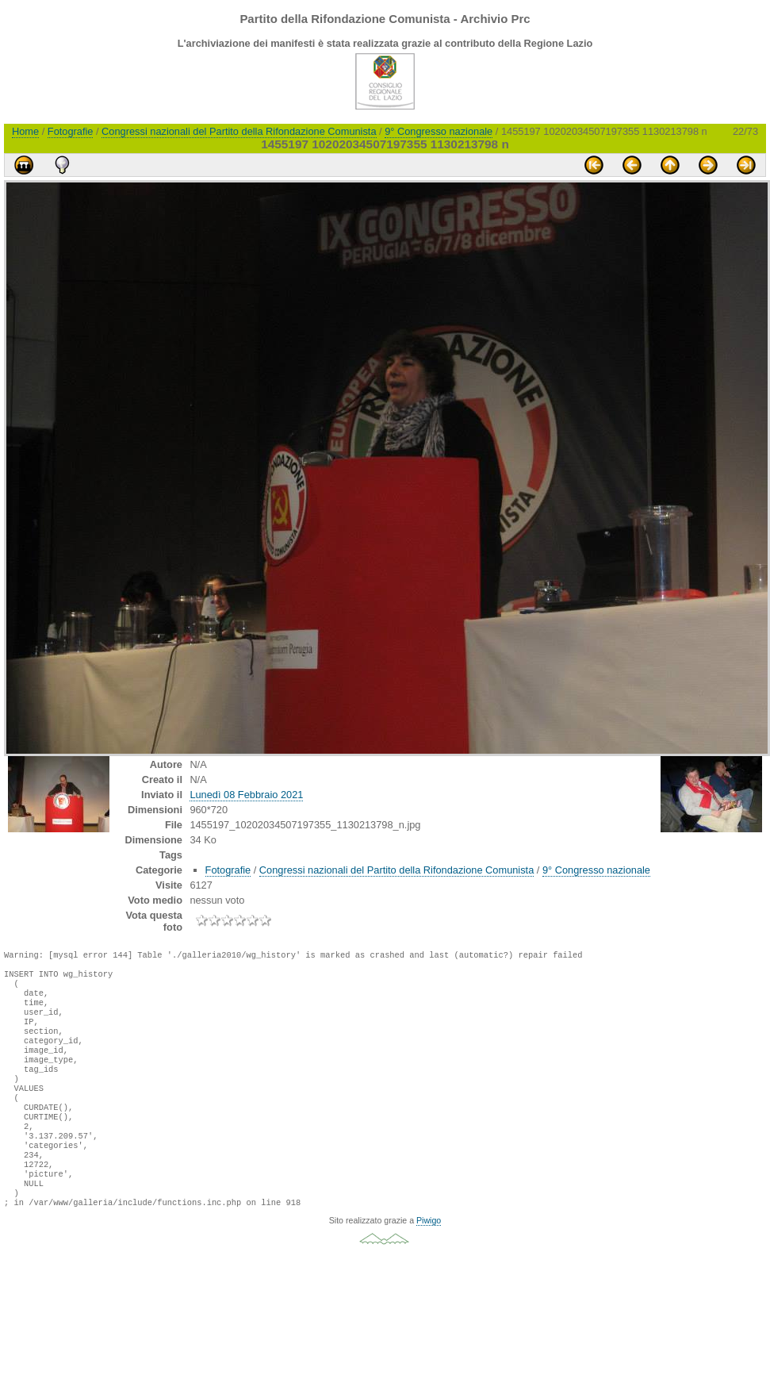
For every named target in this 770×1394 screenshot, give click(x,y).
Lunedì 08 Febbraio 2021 (246, 795)
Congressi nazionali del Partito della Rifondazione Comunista (239, 131)
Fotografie (71, 131)
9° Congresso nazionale (438, 131)
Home (25, 131)
